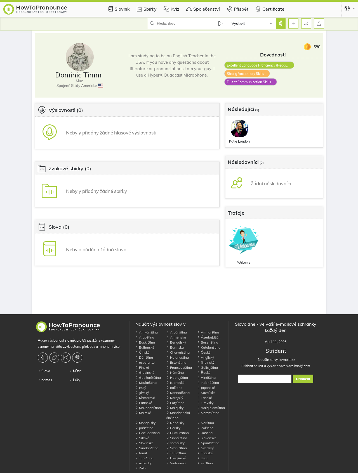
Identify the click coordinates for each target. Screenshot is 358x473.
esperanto (145, 362)
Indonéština (208, 382)
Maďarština (145, 382)
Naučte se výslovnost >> (275, 360)
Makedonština (148, 408)
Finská (142, 367)
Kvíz (170, 9)
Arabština (144, 337)
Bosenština (207, 342)
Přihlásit (303, 379)
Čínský (142, 352)
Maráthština (208, 413)
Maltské (143, 413)
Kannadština (178, 393)
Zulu (140, 468)
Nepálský (175, 423)
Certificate (269, 9)
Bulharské (144, 347)
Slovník (117, 9)
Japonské (206, 388)
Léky (74, 380)
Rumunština (177, 433)
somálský (175, 443)
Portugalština (147, 433)
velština (205, 463)
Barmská (175, 347)
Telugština (176, 453)
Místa (75, 371)
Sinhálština (176, 438)
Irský (140, 388)
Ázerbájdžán (208, 337)
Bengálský (176, 342)
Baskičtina (145, 342)
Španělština (208, 443)
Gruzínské (144, 372)
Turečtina (144, 458)
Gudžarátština (148, 377)
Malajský (174, 408)
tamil (141, 453)
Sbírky (146, 9)
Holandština (177, 357)
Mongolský (145, 423)
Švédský (205, 448)
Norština (205, 423)
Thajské (205, 453)
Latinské (143, 403)
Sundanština (146, 448)
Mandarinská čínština (178, 415)
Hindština (206, 377)
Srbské (142, 438)
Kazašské (206, 393)
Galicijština (207, 367)
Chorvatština (178, 352)
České (204, 352)
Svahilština (176, 448)
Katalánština (208, 347)
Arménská (176, 337)
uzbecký (143, 463)
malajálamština (211, 408)
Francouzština (179, 367)
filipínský (205, 362)
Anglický (205, 357)
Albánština (176, 332)
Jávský (142, 393)
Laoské (204, 398)
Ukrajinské (176, 458)
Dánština (144, 357)
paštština (144, 428)
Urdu (202, 458)
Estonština (176, 362)
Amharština (208, 332)
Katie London (239, 141)
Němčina (175, 372)
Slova (44, 371)
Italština (174, 388)
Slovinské (144, 443)
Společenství (202, 9)
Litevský (205, 403)
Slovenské (206, 438)
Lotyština (175, 403)
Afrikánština (146, 332)
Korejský (174, 398)
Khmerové (145, 398)
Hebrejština (177, 377)
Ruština (205, 433)
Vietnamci (176, 463)
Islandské (175, 382)
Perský (173, 428)
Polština (205, 428)
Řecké (204, 372)
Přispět (236, 9)
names (45, 380)
